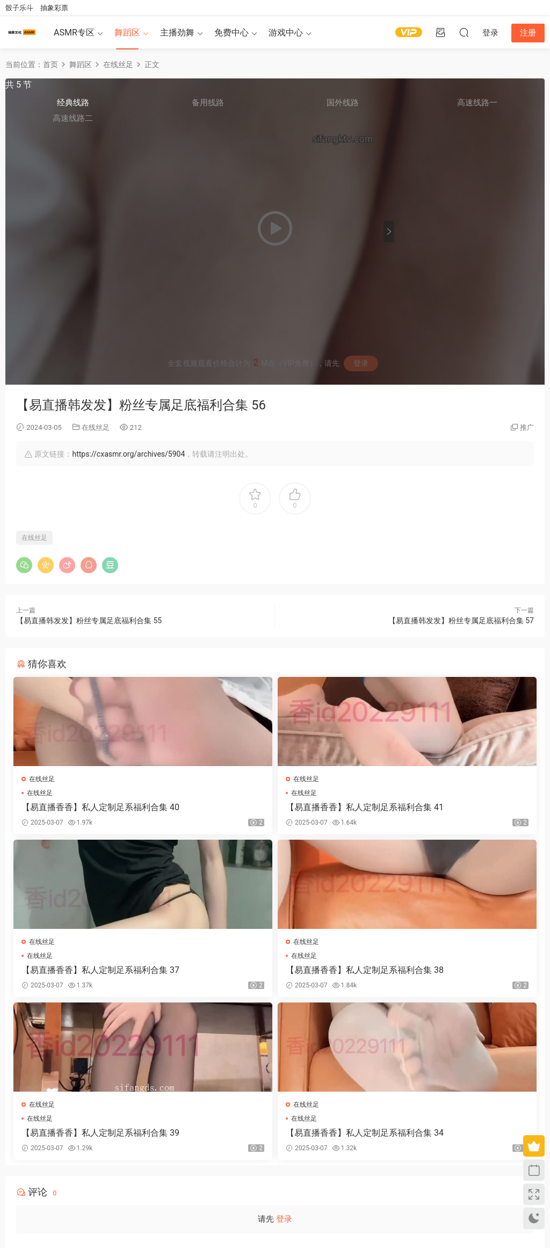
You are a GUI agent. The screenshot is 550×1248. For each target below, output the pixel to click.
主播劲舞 (177, 32)
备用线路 (453, 108)
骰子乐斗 (19, 8)
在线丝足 (96, 427)
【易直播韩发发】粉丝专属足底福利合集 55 (89, 620)
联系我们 (113, 1191)
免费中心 (231, 32)
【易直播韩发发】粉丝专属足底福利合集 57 (461, 620)
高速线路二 (419, 124)
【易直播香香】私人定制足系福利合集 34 (450, 975)
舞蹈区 (127, 32)
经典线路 (419, 108)
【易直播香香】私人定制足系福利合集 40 (97, 807)
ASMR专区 (74, 32)
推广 (527, 427)
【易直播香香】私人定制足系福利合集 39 (273, 975)
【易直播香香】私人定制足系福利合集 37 (450, 807)
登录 (360, 363)
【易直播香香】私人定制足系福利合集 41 (273, 807)
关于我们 (58, 1191)
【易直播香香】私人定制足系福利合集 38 (97, 975)
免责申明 (85, 1191)
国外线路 (486, 108)
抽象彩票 (54, 8)
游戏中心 (286, 32)
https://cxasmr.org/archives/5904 (128, 454)
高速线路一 (520, 108)
